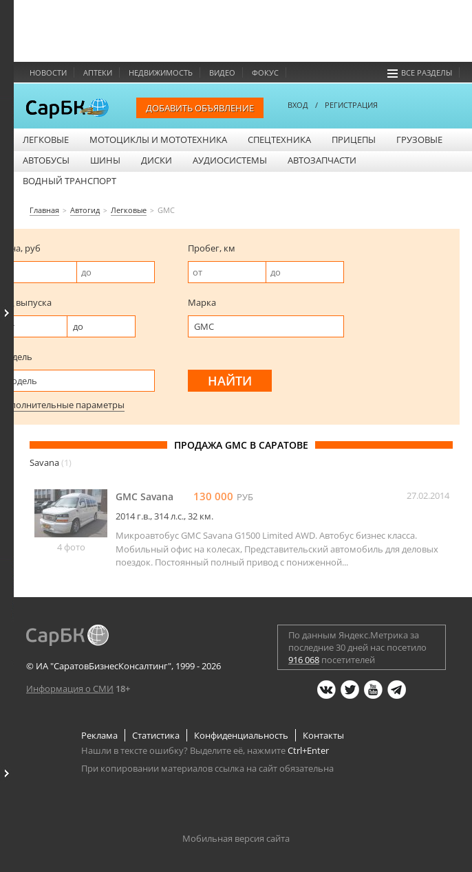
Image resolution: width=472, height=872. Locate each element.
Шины (105, 160)
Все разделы (419, 72)
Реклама (99, 735)
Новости (48, 72)
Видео (222, 72)
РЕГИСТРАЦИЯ (351, 105)
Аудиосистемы (230, 160)
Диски (156, 160)
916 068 (303, 659)
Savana (51, 462)
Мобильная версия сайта (236, 838)
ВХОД (298, 105)
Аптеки (97, 72)
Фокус (265, 72)
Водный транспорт (69, 181)
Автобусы (46, 160)
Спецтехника (279, 139)
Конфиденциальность (241, 735)
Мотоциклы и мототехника (158, 139)
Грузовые (419, 139)
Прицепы (354, 139)
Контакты (323, 735)
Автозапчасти (322, 160)
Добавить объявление (200, 108)
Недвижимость (161, 72)
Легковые (46, 139)
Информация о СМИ (70, 688)
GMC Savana (144, 496)
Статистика (156, 735)
